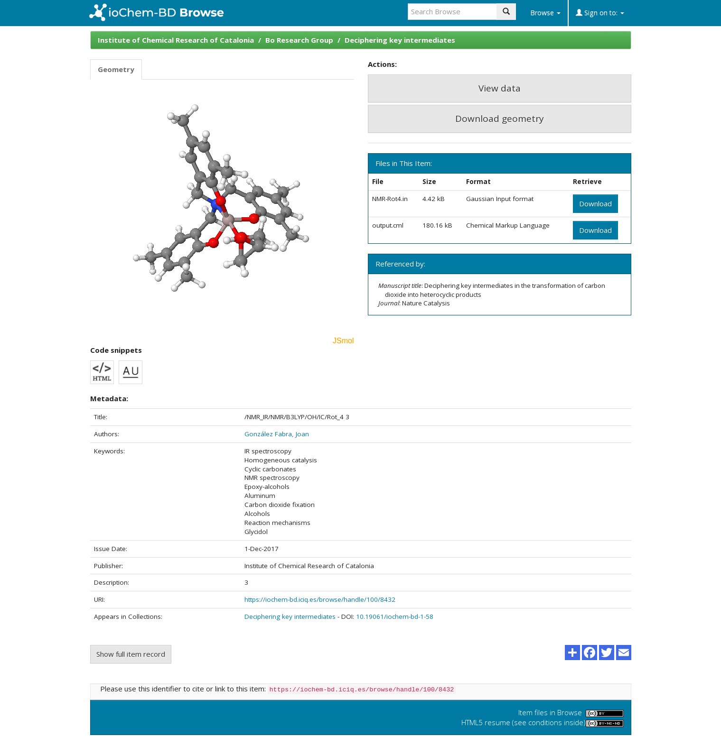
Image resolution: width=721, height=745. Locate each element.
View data (499, 88)
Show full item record (130, 654)
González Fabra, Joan (276, 434)
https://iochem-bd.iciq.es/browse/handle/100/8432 (319, 599)
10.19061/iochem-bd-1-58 (394, 616)
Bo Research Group (299, 40)
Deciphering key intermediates (400, 40)
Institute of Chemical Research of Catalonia (176, 40)
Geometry (116, 69)
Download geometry (499, 118)
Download (595, 203)
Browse (545, 12)
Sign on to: (600, 12)
